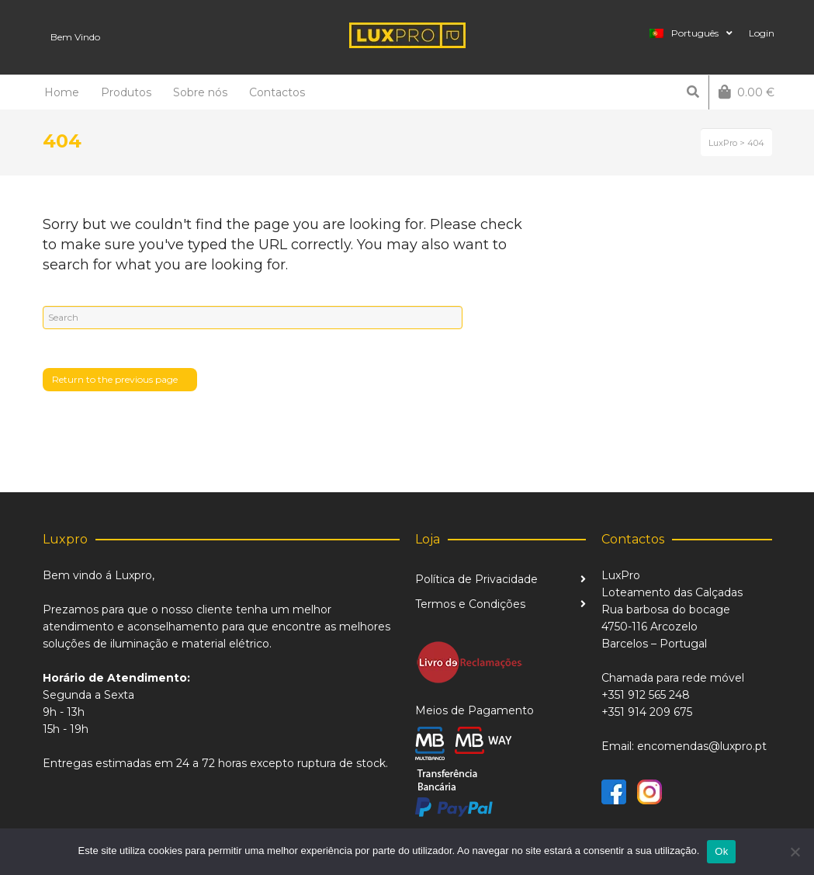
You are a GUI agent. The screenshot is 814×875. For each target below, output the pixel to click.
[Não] (794, 851)
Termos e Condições (470, 604)
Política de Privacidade (476, 579)
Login (761, 33)
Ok (721, 851)
